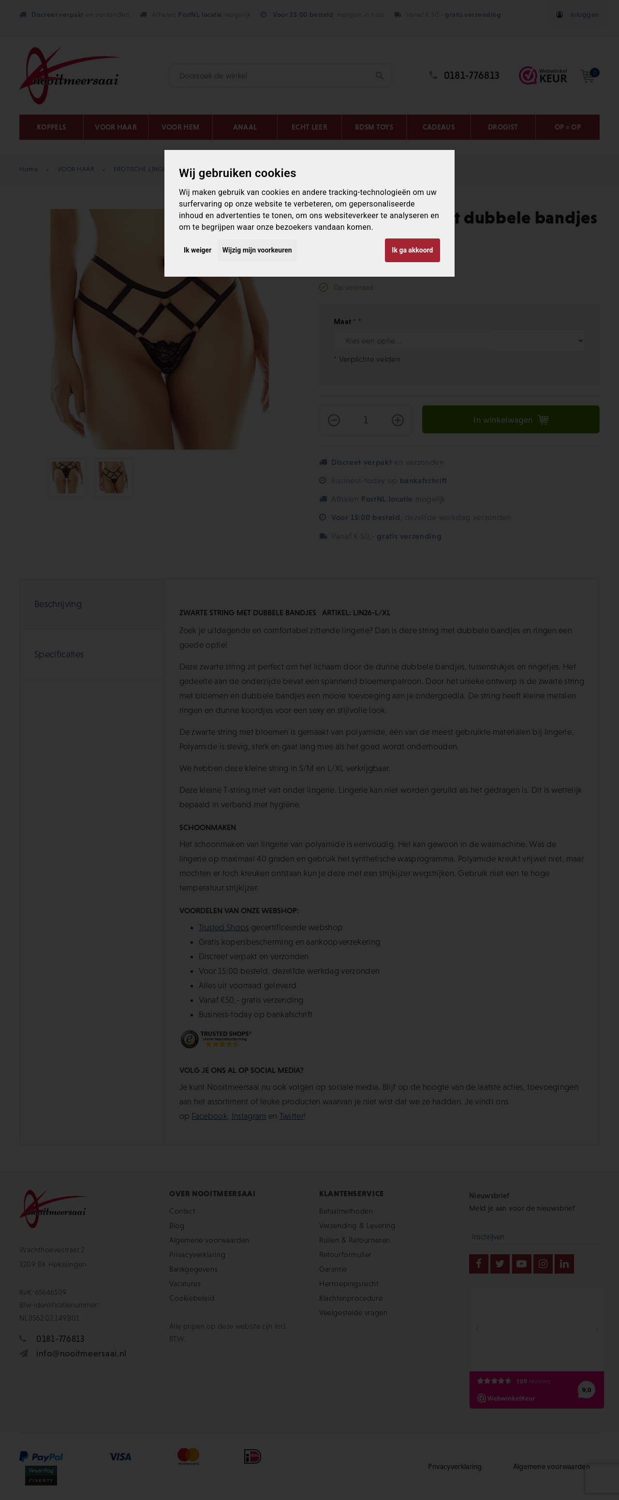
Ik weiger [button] (197, 250)
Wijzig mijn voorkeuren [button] (257, 250)
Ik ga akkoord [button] (412, 250)
